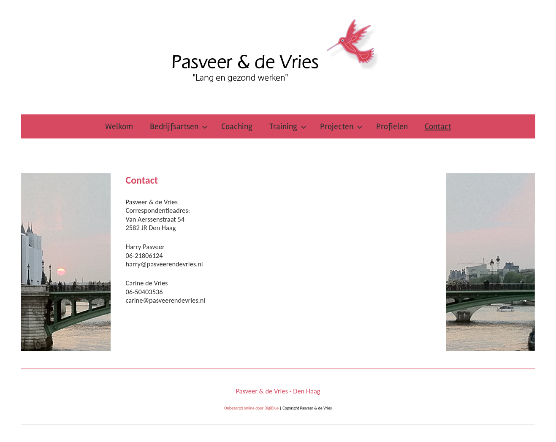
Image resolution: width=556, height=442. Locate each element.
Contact (438, 126)
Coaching (236, 126)
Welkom (119, 126)
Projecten (341, 126)
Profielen (392, 126)
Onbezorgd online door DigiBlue (251, 408)
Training (287, 126)
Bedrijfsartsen (179, 126)
